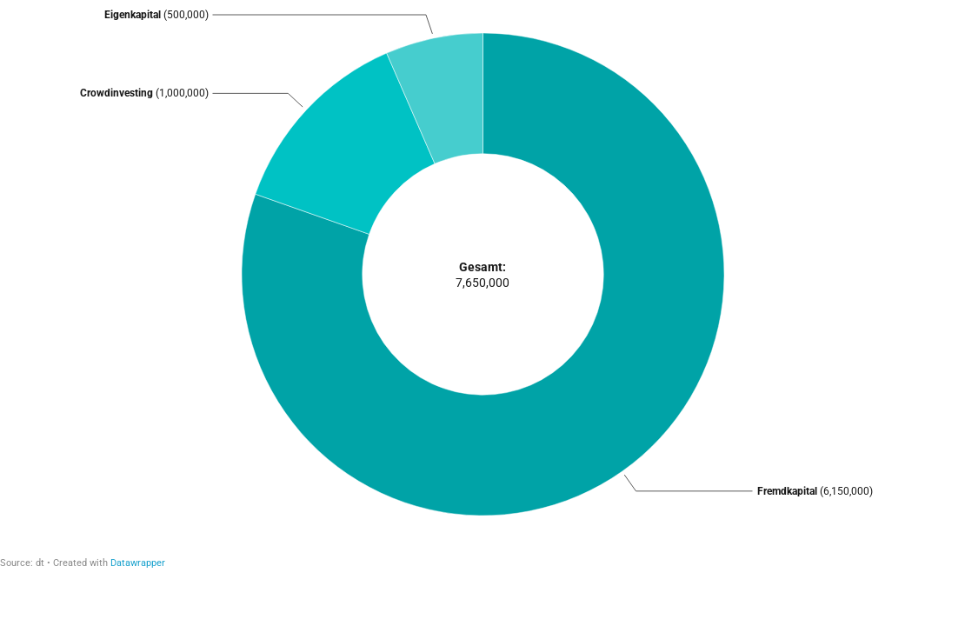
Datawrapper (137, 563)
